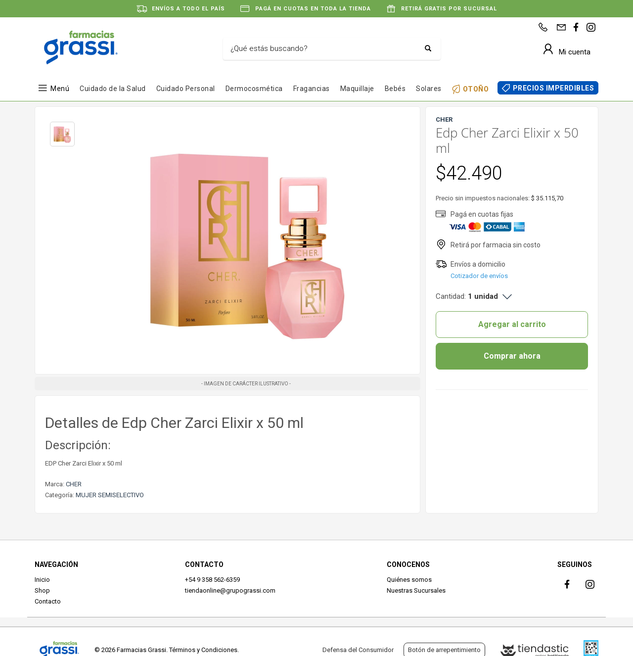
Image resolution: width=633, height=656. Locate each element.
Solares (429, 89)
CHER (74, 484)
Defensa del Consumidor (358, 650)
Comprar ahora (512, 356)
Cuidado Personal (185, 89)
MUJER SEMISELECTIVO (110, 495)
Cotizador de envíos (479, 276)
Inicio (42, 579)
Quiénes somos (409, 579)
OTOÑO (476, 89)
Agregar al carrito (512, 324)
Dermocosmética (254, 89)
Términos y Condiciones (203, 650)
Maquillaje (357, 89)
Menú (59, 89)
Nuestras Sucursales (416, 590)
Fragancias (311, 89)
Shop (42, 590)
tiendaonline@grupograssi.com (230, 590)
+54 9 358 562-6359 (212, 579)
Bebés (395, 89)
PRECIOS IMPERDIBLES (553, 88)
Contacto (48, 601)
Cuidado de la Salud (113, 89)
